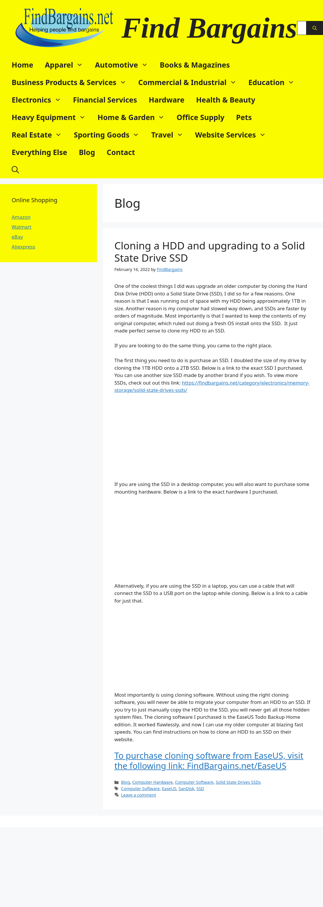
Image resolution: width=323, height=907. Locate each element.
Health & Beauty (225, 100)
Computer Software (194, 782)
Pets (244, 117)
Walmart (21, 226)
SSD (200, 788)
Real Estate (40, 134)
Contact (121, 152)
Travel (170, 134)
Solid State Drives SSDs (238, 782)
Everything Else (39, 152)
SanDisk (186, 788)
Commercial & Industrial (190, 82)
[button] (15, 169)
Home (22, 65)
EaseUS (169, 788)
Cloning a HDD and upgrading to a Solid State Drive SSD (209, 252)
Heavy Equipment (52, 117)
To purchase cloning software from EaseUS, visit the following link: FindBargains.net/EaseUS (208, 760)
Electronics (39, 99)
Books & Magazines (195, 65)
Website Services (233, 134)
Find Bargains (209, 28)
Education (274, 82)
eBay (17, 236)
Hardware (167, 100)
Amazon (21, 217)
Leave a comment (138, 795)
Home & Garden (134, 117)
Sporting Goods (109, 134)
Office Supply (200, 117)
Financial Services (105, 100)
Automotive (124, 64)
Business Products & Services (72, 82)
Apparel (67, 64)
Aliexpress (23, 246)
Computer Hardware (152, 782)
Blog (87, 152)
